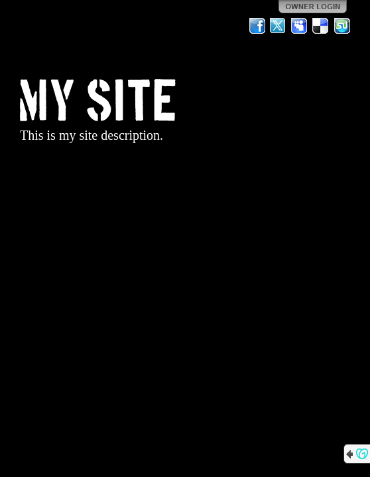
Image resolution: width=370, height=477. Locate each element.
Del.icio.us (321, 26)
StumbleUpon (342, 26)
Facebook (257, 26)
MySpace (299, 26)
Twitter (278, 26)
